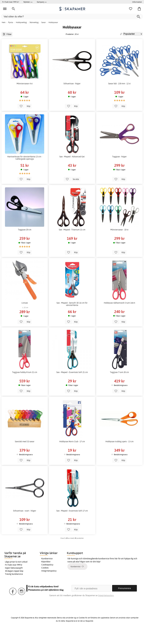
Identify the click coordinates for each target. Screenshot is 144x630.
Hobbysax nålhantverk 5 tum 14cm (119, 303)
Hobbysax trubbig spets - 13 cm (119, 441)
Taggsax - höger (119, 156)
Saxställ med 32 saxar (24, 441)
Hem (3, 22)
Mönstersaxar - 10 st (119, 229)
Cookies (45, 567)
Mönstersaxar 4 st (25, 83)
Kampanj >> (42, 2)
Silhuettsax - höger (72, 83)
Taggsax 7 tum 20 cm (119, 372)
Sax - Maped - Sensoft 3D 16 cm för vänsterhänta (72, 304)
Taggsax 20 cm (24, 229)
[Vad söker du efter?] (72, 16)
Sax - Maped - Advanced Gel (72, 156)
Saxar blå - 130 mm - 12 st (119, 83)
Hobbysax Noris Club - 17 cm (72, 441)
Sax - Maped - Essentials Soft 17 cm (72, 511)
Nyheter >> (27, 2)
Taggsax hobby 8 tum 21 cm (24, 372)
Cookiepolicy (47, 564)
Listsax (25, 303)
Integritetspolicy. (106, 595)
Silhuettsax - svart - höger (24, 511)
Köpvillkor (46, 561)
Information (137, 2)
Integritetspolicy (48, 570)
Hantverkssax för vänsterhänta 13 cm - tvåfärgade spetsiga (24, 157)
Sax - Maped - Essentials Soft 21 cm (72, 372)
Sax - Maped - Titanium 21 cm (72, 229)
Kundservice (47, 558)
